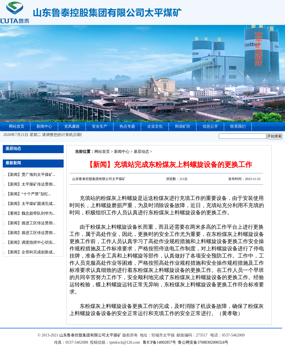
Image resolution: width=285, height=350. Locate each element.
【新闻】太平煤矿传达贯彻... (31, 184)
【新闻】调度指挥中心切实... (31, 242)
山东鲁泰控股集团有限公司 (82, 335)
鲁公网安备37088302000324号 (203, 342)
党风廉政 (72, 126)
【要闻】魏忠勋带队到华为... (31, 213)
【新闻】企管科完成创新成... (31, 252)
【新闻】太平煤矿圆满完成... (31, 204)
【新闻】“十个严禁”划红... (28, 194)
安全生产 (99, 126)
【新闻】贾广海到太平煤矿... (31, 175)
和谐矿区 (182, 126)
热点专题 (127, 126)
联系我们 (238, 126)
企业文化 (155, 126)
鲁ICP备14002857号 (159, 342)
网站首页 (16, 126)
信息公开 (210, 126)
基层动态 (141, 152)
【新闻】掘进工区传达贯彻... (31, 223)
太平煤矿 (113, 335)
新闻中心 (44, 126)
